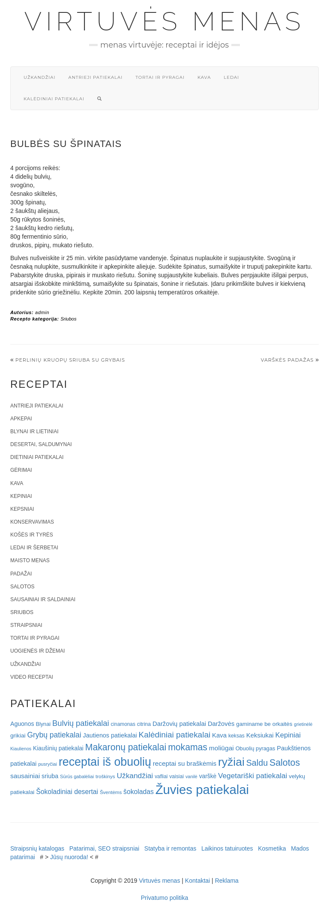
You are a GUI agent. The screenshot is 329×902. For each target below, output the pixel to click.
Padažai (21, 574)
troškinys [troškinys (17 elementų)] (105, 776)
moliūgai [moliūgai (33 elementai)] (221, 748)
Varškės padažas (287, 360)
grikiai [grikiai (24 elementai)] (18, 735)
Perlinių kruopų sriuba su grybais (70, 360)
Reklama (227, 880)
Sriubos (68, 318)
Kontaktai (197, 880)
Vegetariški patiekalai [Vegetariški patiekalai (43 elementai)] (252, 775)
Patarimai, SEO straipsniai (104, 848)
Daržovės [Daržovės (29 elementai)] (221, 723)
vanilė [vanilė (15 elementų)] (191, 776)
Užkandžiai (39, 77)
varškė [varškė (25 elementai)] (208, 776)
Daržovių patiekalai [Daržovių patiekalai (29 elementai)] (179, 723)
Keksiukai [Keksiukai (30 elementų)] (260, 735)
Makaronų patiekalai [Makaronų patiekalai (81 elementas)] (125, 747)
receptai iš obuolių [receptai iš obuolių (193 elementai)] (105, 761)
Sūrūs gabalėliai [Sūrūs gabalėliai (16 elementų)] (77, 776)
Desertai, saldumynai (41, 444)
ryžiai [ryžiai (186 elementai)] (231, 761)
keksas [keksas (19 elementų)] (236, 736)
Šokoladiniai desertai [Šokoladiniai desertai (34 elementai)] (67, 791)
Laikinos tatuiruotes (227, 848)
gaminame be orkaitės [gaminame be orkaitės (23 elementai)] (264, 724)
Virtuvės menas (164, 21)
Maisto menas (30, 560)
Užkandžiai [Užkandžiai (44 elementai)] (135, 775)
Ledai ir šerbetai (34, 548)
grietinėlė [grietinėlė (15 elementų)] (303, 724)
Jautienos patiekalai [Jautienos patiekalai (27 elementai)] (110, 735)
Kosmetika (272, 848)
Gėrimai (21, 470)
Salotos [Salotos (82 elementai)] (284, 763)
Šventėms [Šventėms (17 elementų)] (111, 792)
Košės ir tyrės (31, 535)
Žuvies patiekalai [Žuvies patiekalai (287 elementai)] (202, 789)
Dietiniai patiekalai (36, 457)
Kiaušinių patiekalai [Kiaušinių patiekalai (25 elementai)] (58, 748)
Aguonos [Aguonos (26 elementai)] (22, 723)
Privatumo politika (164, 897)
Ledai (231, 77)
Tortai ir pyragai (160, 77)
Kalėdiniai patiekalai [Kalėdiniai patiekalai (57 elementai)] (175, 734)
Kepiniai (21, 496)
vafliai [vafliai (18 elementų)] (161, 776)
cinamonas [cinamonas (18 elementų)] (123, 724)
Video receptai (31, 677)
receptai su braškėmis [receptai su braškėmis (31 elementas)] (184, 763)
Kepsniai (22, 509)
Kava (204, 77)
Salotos (22, 587)
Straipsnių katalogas (37, 848)
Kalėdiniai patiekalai (54, 99)
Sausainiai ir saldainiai (42, 599)
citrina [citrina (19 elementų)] (144, 724)
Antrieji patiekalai (95, 77)
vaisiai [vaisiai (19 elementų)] (176, 776)
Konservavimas (32, 522)
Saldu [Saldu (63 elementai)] (257, 762)
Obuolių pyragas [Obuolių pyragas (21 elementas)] (255, 748)
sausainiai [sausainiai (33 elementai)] (25, 775)
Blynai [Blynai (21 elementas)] (43, 724)
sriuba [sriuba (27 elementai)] (50, 776)
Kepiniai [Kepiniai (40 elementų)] (288, 735)
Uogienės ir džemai (37, 651)
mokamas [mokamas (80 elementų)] (187, 747)
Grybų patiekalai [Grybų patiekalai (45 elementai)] (54, 735)
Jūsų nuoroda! (69, 857)
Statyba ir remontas (170, 848)
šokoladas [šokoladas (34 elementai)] (138, 791)
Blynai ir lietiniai (34, 432)
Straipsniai (26, 625)
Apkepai (21, 419)
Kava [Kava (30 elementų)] (219, 735)
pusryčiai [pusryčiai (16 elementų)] (47, 764)
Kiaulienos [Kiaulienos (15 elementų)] (20, 748)
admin (42, 312)
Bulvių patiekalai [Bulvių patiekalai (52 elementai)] (80, 723)
